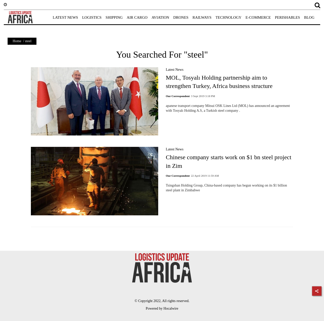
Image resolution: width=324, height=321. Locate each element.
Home (17, 41)
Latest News (175, 70)
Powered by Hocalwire (162, 308)
